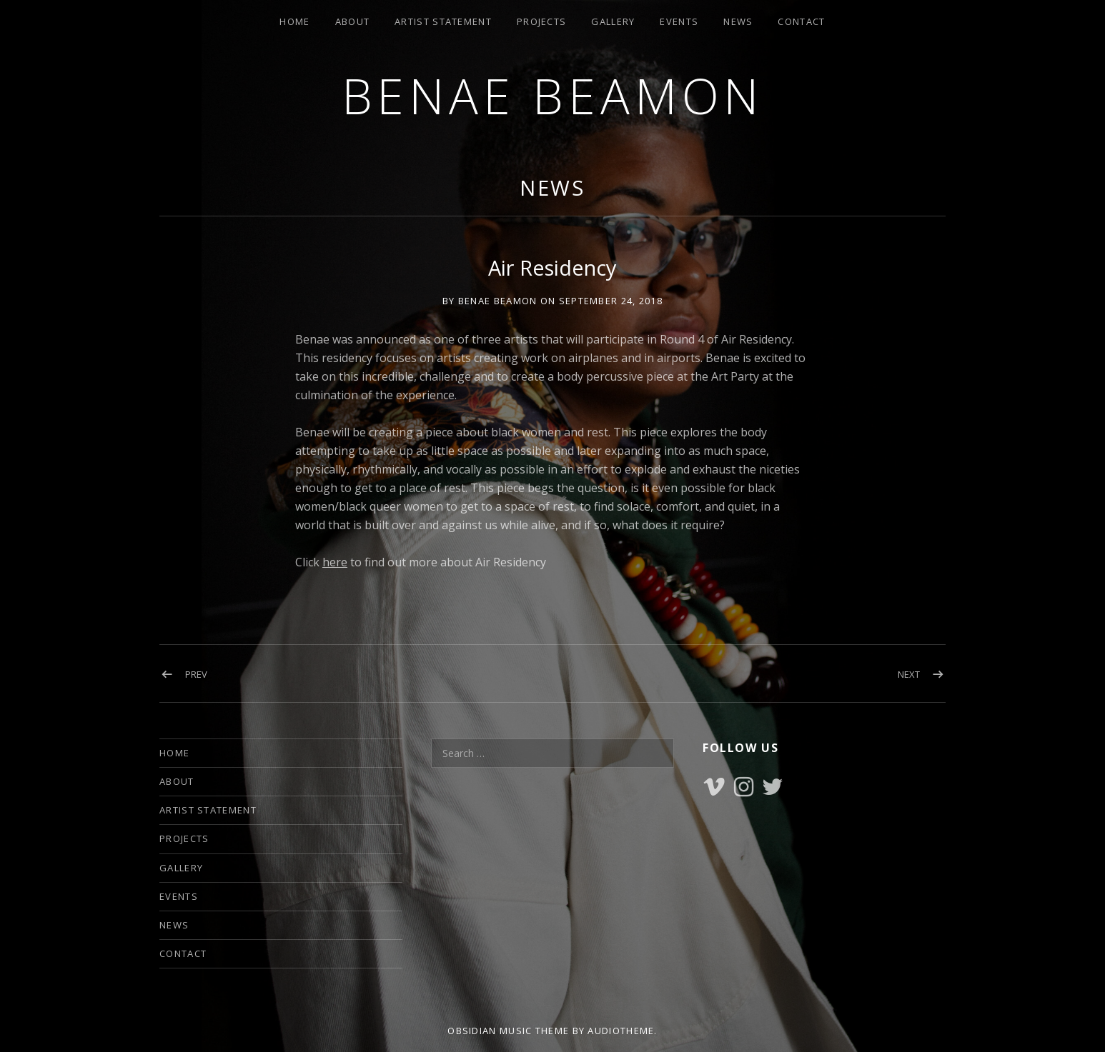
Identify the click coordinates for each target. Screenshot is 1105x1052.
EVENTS (679, 21)
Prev (196, 674)
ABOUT (352, 21)
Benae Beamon (553, 95)
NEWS (738, 21)
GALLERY (613, 21)
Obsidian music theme (508, 1030)
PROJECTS (541, 21)
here (334, 562)
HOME (294, 21)
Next (909, 674)
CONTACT (801, 21)
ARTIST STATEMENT (443, 21)
